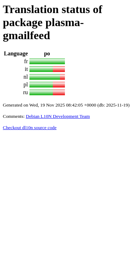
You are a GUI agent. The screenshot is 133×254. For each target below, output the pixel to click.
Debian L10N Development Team (58, 116)
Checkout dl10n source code (29, 127)
